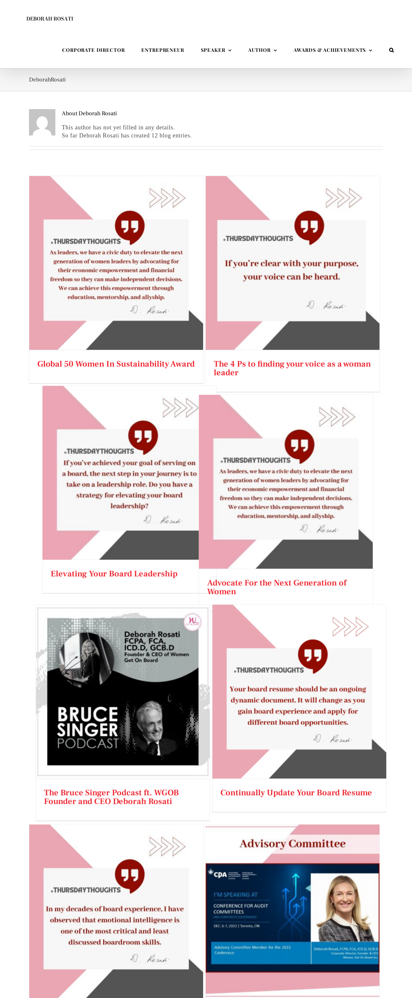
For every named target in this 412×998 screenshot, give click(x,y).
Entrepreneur (78, 939)
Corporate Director (78, 954)
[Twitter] (328, 951)
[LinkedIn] (339, 951)
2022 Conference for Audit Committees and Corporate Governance (233, 718)
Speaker (78, 909)
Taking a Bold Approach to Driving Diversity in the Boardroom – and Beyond (206, 959)
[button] (391, 50)
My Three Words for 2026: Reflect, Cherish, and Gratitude (206, 936)
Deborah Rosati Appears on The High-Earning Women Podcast (206, 913)
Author (79, 924)
